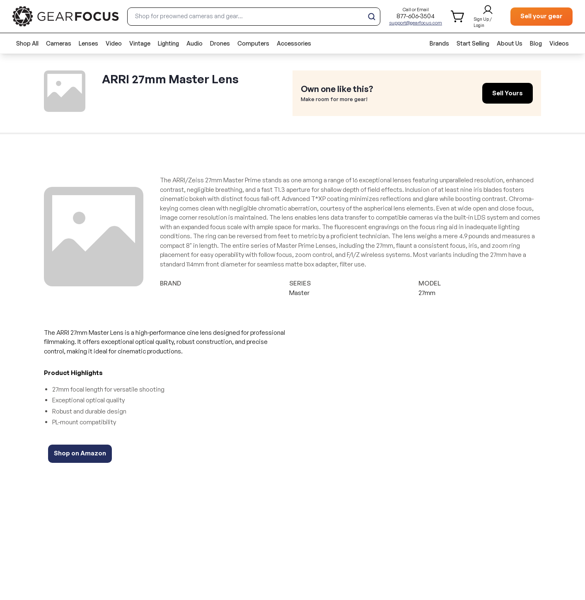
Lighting (168, 43)
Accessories (294, 43)
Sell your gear (541, 16)
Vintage (139, 43)
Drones (220, 43)
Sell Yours (507, 93)
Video (114, 43)
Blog (536, 43)
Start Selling (473, 43)
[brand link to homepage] (65, 16)
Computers (253, 43)
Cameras (58, 43)
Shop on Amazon (80, 453)
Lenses (88, 43)
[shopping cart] (458, 16)
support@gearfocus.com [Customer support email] (415, 23)
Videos (559, 43)
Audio (194, 43)
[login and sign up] (488, 16)
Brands (439, 43)
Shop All (27, 43)
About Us (509, 43)
